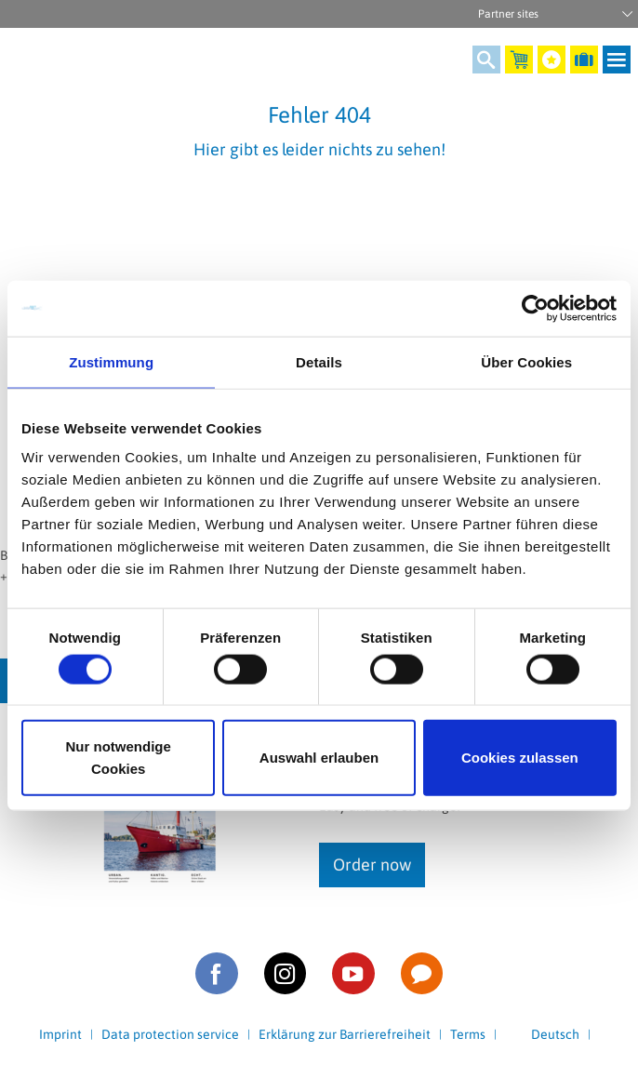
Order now (372, 864)
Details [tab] (319, 361)
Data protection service (170, 1034)
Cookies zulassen (519, 757)
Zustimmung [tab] (111, 361)
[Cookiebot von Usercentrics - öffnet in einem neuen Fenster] (535, 308)
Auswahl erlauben (319, 757)
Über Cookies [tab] (526, 361)
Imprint (60, 1034)
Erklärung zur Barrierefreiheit (345, 1034)
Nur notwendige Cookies (118, 757)
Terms (467, 1034)
